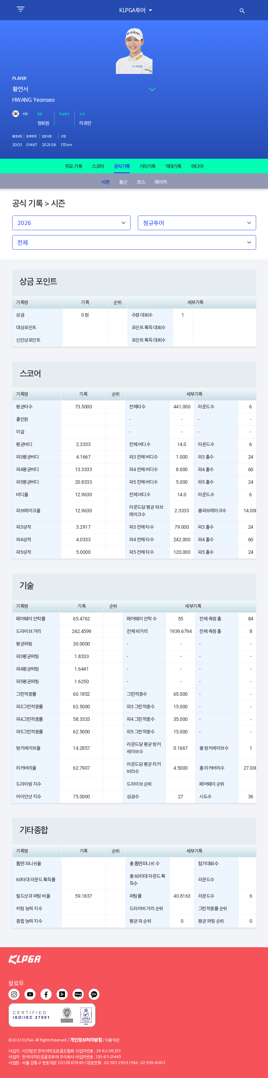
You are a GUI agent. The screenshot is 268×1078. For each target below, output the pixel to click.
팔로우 (16, 983)
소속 (81, 113)
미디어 (197, 166)
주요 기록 (73, 166)
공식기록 (122, 166)
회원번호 (31, 136)
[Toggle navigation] (20, 10)
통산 (123, 181)
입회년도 (47, 136)
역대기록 (173, 166)
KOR (25, 113)
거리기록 (148, 166)
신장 (63, 136)
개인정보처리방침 (86, 1039)
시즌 (105, 181)
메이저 (161, 181)
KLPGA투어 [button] (133, 10)
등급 (40, 113)
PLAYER (19, 78)
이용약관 (112, 1039)
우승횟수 (64, 113)
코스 (141, 181)
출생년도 (17, 136)
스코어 (98, 166)
